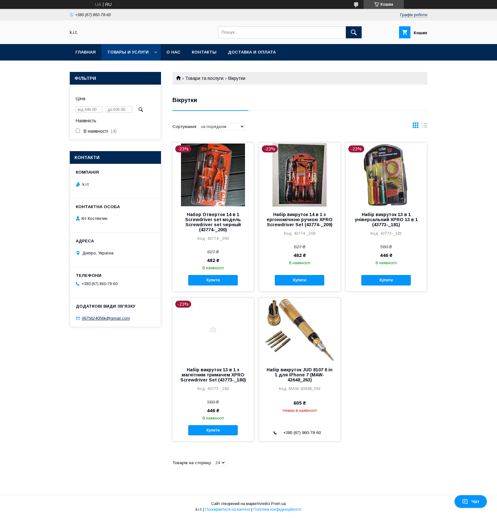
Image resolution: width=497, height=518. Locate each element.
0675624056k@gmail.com (106, 318)
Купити (213, 280)
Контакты (204, 52)
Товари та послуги (204, 78)
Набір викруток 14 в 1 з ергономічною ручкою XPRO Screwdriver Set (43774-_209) (299, 219)
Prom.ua (278, 504)
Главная (85, 52)
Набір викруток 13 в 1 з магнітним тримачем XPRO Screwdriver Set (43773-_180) (213, 374)
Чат (470, 501)
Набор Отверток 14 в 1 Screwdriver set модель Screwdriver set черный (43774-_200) (213, 222)
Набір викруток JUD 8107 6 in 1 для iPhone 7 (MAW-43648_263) (299, 374)
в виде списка (424, 126)
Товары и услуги (128, 52)
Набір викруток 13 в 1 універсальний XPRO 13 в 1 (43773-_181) (386, 219)
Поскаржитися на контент (227, 509)
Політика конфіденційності (277, 509)
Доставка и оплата (252, 52)
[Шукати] (354, 32)
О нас (173, 52)
